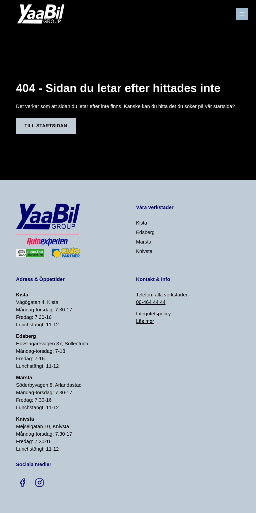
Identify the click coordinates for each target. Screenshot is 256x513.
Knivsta (144, 251)
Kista (141, 223)
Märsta (143, 242)
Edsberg (145, 232)
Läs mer (145, 321)
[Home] (43, 14)
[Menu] (242, 14)
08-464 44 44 (151, 302)
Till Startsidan (45, 125)
